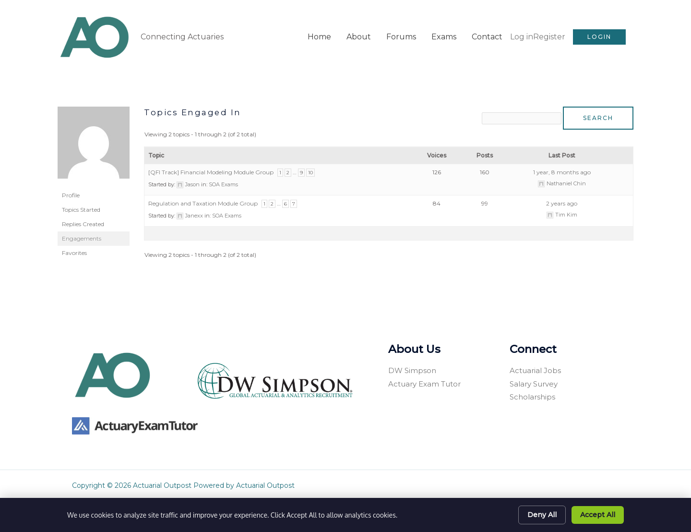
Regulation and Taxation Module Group (203, 191)
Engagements (81, 225)
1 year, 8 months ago (562, 160)
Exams (443, 30)
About (358, 30)
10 (310, 160)
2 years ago (561, 191)
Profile (71, 182)
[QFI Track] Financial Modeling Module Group (211, 160)
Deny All (542, 514)
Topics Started (81, 196)
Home (319, 30)
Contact (487, 30)
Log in (521, 30)
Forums (401, 30)
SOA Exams (223, 172)
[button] (599, 30)
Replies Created (83, 211)
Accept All (597, 514)
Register (549, 30)
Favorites (74, 239)
